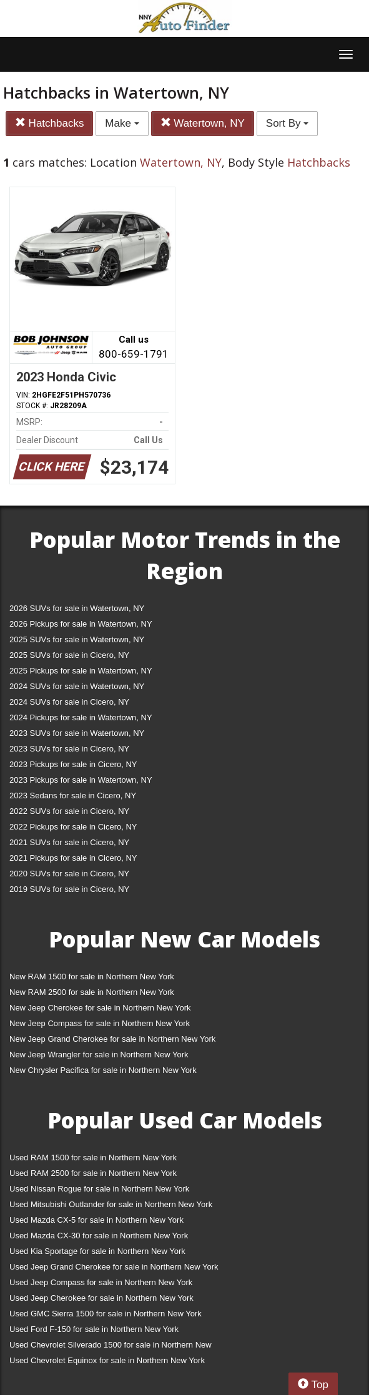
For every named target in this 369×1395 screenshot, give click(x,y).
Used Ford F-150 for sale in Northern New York (94, 1329)
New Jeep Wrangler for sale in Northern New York (99, 1054)
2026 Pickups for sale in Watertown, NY (80, 624)
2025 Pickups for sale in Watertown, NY (80, 670)
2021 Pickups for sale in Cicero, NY (73, 858)
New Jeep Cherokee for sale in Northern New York (99, 1007)
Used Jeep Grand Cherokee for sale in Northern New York (114, 1266)
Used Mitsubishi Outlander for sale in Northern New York (110, 1204)
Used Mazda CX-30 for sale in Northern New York (98, 1235)
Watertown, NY (202, 123)
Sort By (287, 123)
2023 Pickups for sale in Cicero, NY (73, 764)
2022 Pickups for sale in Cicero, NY (73, 826)
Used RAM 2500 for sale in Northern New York (93, 1173)
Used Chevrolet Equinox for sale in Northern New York (107, 1360)
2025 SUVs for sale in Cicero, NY (69, 655)
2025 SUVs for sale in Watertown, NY (76, 639)
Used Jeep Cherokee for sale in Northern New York (101, 1298)
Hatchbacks (49, 123)
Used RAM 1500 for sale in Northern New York (93, 1157)
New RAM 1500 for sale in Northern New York (91, 976)
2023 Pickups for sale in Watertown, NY (80, 780)
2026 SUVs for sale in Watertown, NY (76, 608)
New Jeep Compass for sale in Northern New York (99, 1023)
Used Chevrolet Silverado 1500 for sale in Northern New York (110, 1347)
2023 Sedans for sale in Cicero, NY (72, 795)
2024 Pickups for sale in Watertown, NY (80, 717)
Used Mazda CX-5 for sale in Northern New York (96, 1220)
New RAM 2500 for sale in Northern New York (91, 992)
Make (122, 123)
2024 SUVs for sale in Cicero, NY (69, 702)
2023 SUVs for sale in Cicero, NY (69, 748)
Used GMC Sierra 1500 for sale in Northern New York (105, 1313)
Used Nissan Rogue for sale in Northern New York (99, 1188)
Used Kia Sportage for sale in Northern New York (97, 1251)
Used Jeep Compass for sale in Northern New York (100, 1282)
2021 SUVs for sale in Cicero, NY (69, 842)
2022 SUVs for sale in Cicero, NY (69, 811)
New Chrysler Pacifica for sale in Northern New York (103, 1070)
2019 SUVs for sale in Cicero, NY (69, 889)
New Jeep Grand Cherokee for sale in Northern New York (112, 1039)
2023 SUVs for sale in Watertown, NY (76, 733)
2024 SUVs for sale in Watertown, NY (76, 686)
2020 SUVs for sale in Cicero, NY (69, 873)
